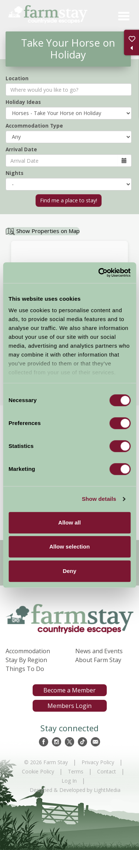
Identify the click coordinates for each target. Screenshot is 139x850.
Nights (14, 172)
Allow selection (69, 546)
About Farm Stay (98, 660)
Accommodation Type (34, 125)
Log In (69, 780)
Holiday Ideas (23, 101)
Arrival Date (21, 149)
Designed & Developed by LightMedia (75, 789)
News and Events (99, 651)
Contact (106, 771)
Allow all (69, 522)
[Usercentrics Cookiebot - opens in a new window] (98, 272)
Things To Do (25, 669)
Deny (69, 571)
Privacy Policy (98, 762)
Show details (99, 499)
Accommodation (28, 651)
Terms (75, 771)
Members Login (69, 706)
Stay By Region (26, 660)
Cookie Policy (38, 771)
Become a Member (69, 690)
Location (17, 78)
